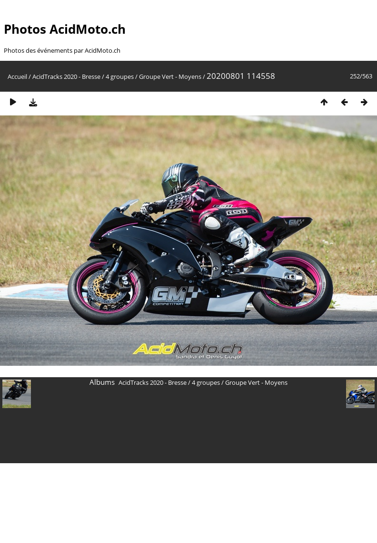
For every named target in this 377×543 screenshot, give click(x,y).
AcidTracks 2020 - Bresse (66, 76)
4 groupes (120, 76)
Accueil (17, 76)
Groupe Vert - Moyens (170, 76)
